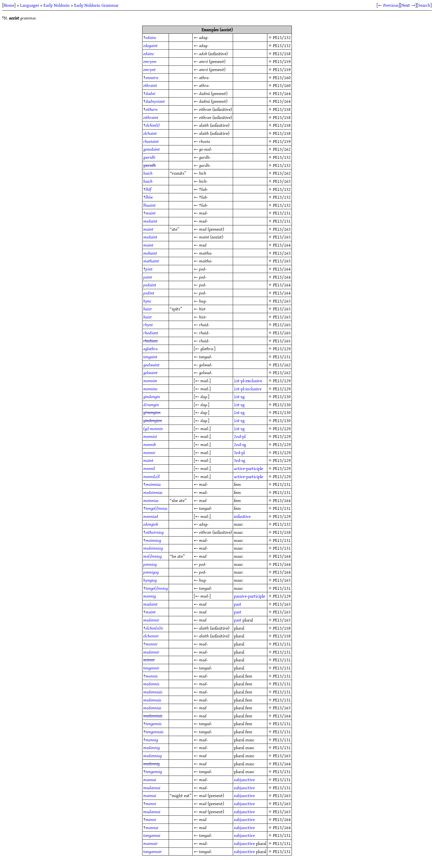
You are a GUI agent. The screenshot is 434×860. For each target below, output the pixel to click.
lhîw (149, 197)
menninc (150, 389)
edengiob (150, 524)
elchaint (150, 133)
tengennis (154, 723)
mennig (149, 596)
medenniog (152, 755)
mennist (150, 436)
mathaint (151, 261)
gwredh (149, 165)
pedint (148, 293)
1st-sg (239, 396)
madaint (150, 604)
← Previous (388, 5)
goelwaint (151, 365)
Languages (29, 5)
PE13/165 (282, 324)
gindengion (152, 420)
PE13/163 (282, 181)
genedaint (151, 149)
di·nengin (151, 404)
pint (149, 269)
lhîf (148, 189)
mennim (150, 380)
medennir (151, 620)
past (237, 604)
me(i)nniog (152, 556)
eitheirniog (155, 532)
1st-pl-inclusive (247, 389)
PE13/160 (282, 77)
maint (151, 213)
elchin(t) (153, 125)
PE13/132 (282, 37)
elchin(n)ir (154, 628)
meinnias (153, 484)
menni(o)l (151, 476)
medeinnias (153, 492)
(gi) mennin (153, 428)
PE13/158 (282, 53)
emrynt (149, 69)
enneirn (152, 77)
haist (147, 309)
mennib (149, 444)
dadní (150, 93)
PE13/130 (282, 396)
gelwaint (150, 372)
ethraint (150, 85)
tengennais (155, 731)
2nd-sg (240, 444)
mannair (150, 843)
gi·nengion (152, 412)
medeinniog (153, 548)
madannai (151, 787)
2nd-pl (240, 436)
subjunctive (244, 779)
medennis (151, 684)
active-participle (248, 468)
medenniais (153, 692)
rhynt (148, 324)
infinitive (242, 516)
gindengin (151, 396)
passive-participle (249, 596)
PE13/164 (282, 93)
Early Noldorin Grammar (96, 5)
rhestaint (151, 141)
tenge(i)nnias (157, 508)
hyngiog (150, 580)
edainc (151, 37)
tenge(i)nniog (157, 588)
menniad (150, 516)
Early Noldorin (56, 5)
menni (151, 803)
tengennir (151, 668)
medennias (152, 708)
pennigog (151, 572)
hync (147, 301)
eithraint (150, 117)
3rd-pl (239, 452)
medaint (150, 221)
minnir (149, 660)
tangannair (152, 851)
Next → (408, 5)
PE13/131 (282, 213)
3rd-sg (239, 460)
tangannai (151, 835)
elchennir (151, 636)
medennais (152, 700)
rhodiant (150, 333)
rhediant (150, 341)
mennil (149, 468)
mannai (149, 779)
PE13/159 (282, 61)
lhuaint (149, 205)
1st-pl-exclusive (248, 380)
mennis (152, 676)
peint (147, 277)
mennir (149, 452)
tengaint (150, 356)
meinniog (153, 540)
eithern (151, 109)
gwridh (149, 157)
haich (147, 173)
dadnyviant (155, 101)
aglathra (150, 348)
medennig (151, 747)
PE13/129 (282, 348)
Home (9, 5)
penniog (150, 564)
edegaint (150, 45)
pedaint (149, 285)
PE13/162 (282, 149)
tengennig (154, 771)
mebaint (150, 253)
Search (424, 5)
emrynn (149, 61)
